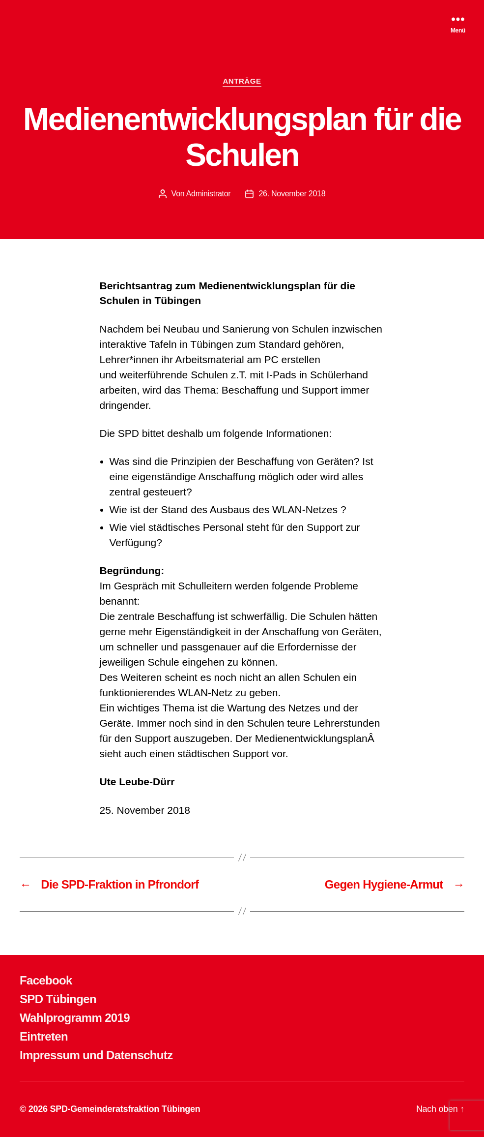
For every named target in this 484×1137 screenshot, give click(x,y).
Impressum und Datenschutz (96, 1055)
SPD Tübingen (58, 999)
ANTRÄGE (242, 81)
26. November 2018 (291, 193)
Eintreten (44, 1036)
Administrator (208, 193)
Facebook (46, 980)
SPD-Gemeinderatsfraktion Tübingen (125, 1109)
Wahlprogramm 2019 (75, 1017)
